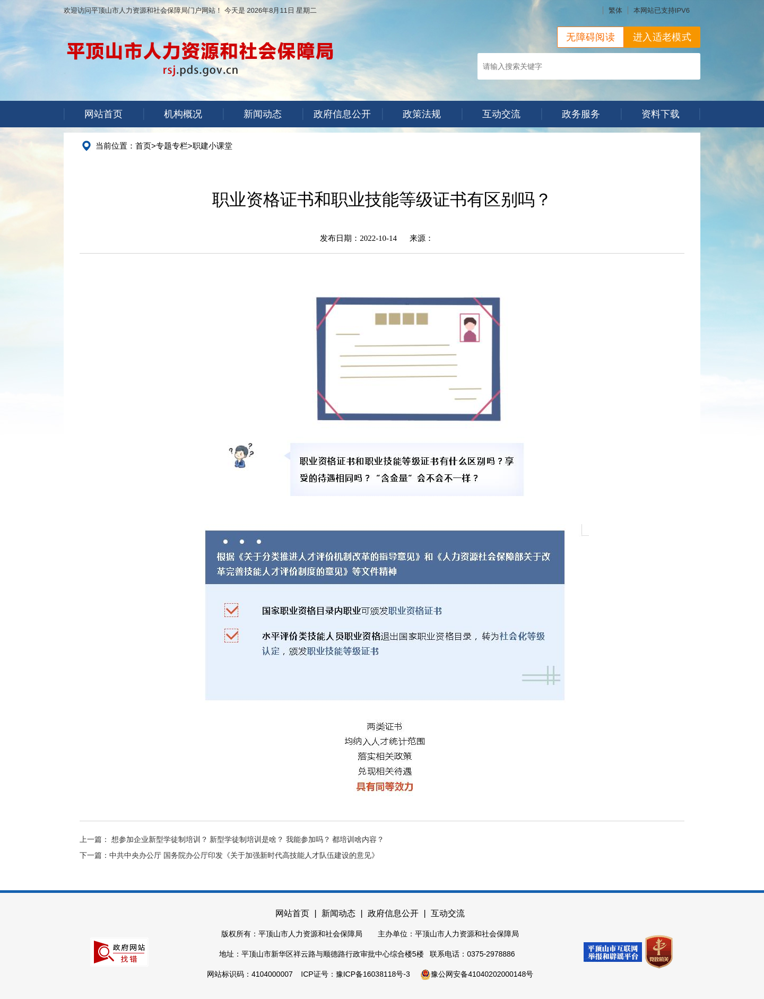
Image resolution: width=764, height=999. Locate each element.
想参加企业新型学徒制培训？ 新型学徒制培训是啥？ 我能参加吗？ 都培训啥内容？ (248, 840)
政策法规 (422, 114)
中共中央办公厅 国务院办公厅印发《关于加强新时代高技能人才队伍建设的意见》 (244, 855)
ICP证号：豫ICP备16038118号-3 (355, 974)
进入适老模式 (662, 37)
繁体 (615, 10)
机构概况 (183, 114)
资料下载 (660, 114)
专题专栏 (172, 145)
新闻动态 (263, 114)
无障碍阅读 (590, 37)
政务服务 (581, 114)
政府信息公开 (342, 114)
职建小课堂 (212, 145)
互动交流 (501, 114)
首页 (143, 145)
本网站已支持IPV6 (661, 10)
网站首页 (103, 114)
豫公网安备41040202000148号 (476, 974)
